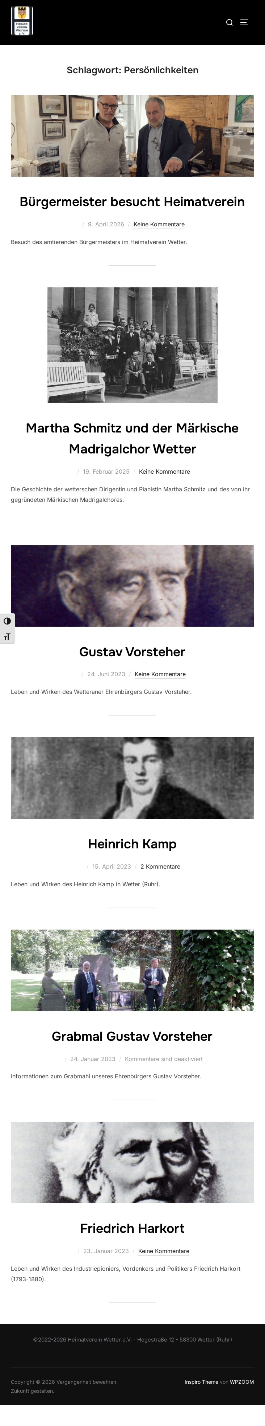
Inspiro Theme (201, 1403)
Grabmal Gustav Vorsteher (132, 1057)
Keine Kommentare (159, 245)
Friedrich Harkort (132, 1249)
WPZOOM (242, 1403)
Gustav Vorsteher (132, 672)
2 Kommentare (160, 887)
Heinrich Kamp (132, 864)
